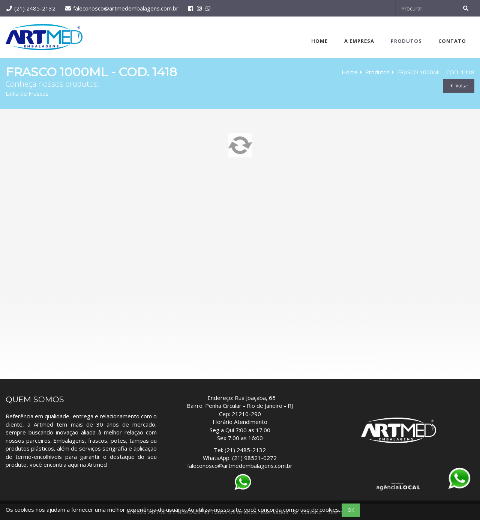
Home (319, 41)
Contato (452, 41)
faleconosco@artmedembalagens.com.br (125, 8)
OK (351, 510)
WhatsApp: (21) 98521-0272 (240, 457)
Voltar (458, 86)
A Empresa (359, 41)
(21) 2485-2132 (35, 8)
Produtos (406, 41)
